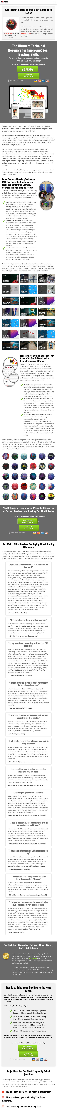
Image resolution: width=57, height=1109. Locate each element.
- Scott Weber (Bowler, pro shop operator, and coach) (26, 772)
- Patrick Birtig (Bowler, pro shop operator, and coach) (27, 830)
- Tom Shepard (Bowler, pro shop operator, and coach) (27, 802)
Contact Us (9, 1101)
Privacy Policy (25, 1101)
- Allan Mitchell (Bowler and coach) (20, 749)
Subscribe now (8, 33)
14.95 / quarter (17, 69)
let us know (33, 945)
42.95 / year (39, 69)
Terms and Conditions (43, 1101)
